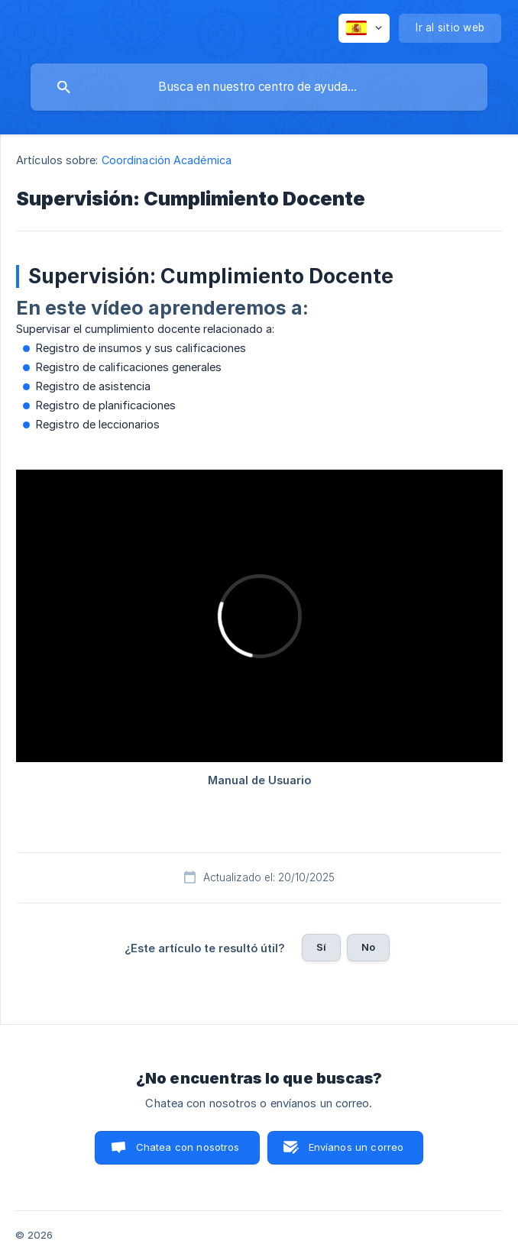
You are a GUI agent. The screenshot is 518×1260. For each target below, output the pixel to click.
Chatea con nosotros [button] (188, 1147)
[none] (364, 28)
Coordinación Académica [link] (166, 159)
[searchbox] (259, 87)
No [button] (368, 947)
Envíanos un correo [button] (356, 1147)
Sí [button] (321, 947)
